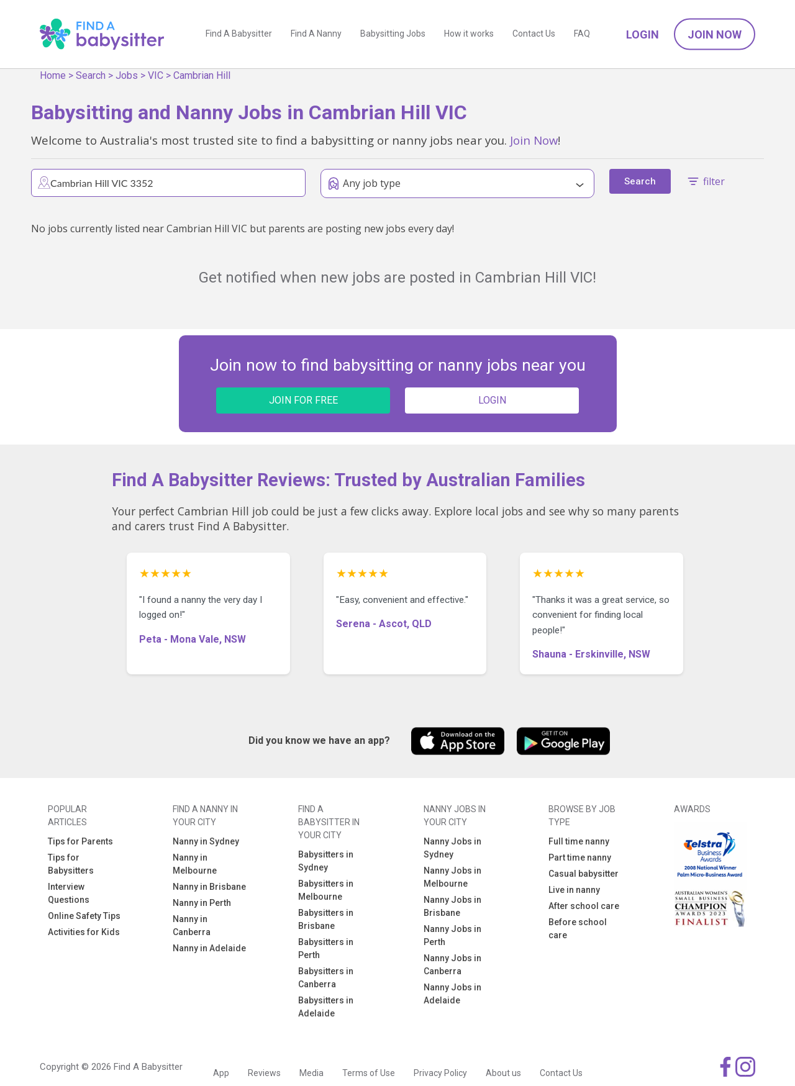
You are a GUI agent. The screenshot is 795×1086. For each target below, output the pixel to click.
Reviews (264, 1073)
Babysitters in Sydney (325, 860)
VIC (155, 75)
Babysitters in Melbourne (325, 890)
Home (53, 75)
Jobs (127, 75)
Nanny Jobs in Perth (452, 935)
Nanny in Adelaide (209, 948)
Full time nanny (578, 841)
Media (311, 1073)
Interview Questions (68, 893)
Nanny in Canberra (192, 925)
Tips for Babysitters (71, 864)
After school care (583, 906)
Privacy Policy (440, 1073)
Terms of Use (368, 1073)
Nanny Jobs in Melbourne (452, 877)
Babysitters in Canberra (325, 977)
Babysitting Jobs (392, 34)
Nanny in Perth (202, 903)
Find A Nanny (316, 34)
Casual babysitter (583, 874)
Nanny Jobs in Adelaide (452, 993)
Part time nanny (579, 857)
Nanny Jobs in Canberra (452, 964)
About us (503, 1073)
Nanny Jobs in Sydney (452, 847)
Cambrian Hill (201, 75)
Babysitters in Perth (325, 948)
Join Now (715, 34)
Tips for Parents (80, 841)
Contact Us (533, 34)
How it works (469, 34)
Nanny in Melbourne (195, 864)
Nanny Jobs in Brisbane (452, 906)
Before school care (577, 928)
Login (642, 34)
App (221, 1073)
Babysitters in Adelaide (325, 1006)
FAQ (582, 34)
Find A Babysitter (239, 34)
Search (91, 75)
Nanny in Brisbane (209, 887)
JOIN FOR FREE (303, 400)
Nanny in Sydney (206, 841)
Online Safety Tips (84, 916)
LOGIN (492, 400)
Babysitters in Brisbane (325, 919)
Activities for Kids (84, 932)
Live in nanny (574, 890)
